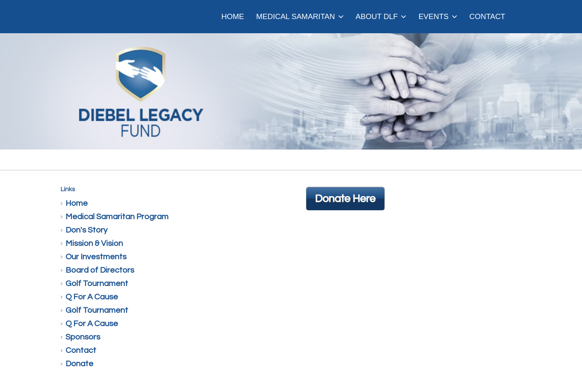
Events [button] (437, 16)
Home (232, 16)
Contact (487, 16)
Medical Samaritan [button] (300, 16)
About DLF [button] (381, 16)
